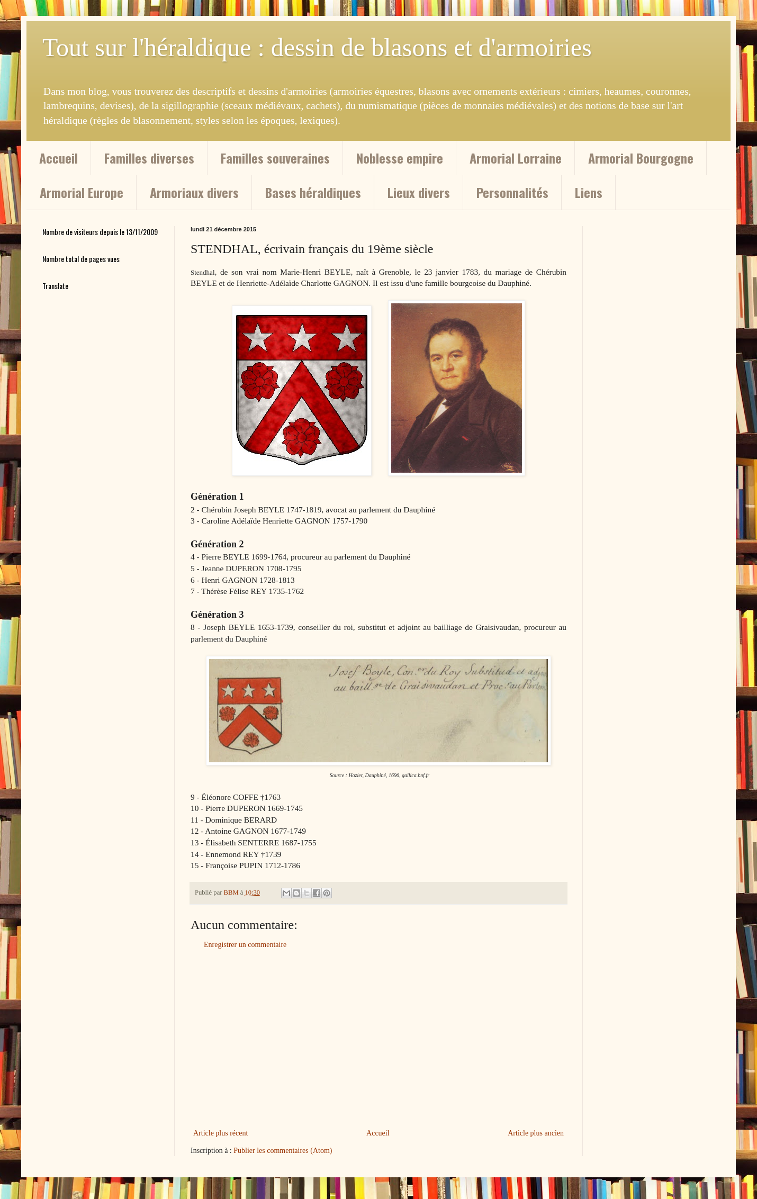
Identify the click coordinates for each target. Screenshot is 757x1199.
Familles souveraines (275, 157)
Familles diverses (149, 157)
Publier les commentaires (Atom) (282, 1151)
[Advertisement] (378, 1039)
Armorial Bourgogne (640, 157)
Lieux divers (418, 192)
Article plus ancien (536, 1133)
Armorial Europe (81, 192)
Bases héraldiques (313, 192)
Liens (588, 192)
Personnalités (512, 192)
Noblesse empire (399, 157)
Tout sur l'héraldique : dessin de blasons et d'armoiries (317, 47)
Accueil (58, 157)
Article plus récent (220, 1133)
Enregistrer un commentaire (245, 945)
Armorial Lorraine (516, 157)
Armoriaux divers (194, 192)
